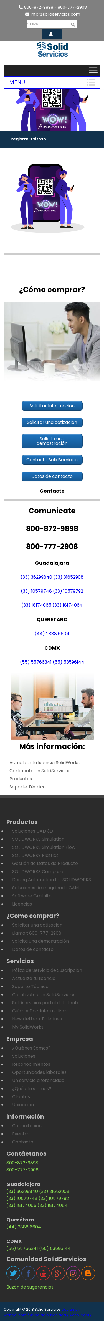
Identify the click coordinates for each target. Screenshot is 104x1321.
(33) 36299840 (36, 577)
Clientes (21, 1096)
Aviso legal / (80, 1315)
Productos (20, 779)
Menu (17, 82)
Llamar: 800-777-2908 (36, 933)
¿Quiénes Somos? (31, 1048)
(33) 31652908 (68, 577)
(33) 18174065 (36, 605)
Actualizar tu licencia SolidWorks (44, 762)
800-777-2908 (22, 1170)
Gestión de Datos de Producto (45, 863)
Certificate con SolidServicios (43, 994)
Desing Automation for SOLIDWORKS (51, 879)
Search (32, 24)
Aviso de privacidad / (49, 1315)
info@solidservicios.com (52, 14)
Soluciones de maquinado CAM (45, 888)
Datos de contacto (33, 949)
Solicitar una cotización (37, 925)
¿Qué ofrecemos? (31, 1088)
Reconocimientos (31, 1064)
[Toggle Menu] (93, 70)
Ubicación (23, 1105)
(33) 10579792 (68, 591)
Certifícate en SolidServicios (39, 770)
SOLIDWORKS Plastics (35, 855)
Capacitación (27, 1126)
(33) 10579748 (36, 591)
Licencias (22, 904)
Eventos (21, 1134)
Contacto (22, 1142)
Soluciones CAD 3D (32, 831)
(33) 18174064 (67, 605)
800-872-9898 (22, 1163)
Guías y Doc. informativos (40, 1011)
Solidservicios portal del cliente (46, 1002)
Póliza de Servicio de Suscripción (47, 970)
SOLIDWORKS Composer (38, 871)
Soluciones (23, 1056)
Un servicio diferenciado (38, 1080)
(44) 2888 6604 (52, 633)
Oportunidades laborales (39, 1072)
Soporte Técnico (27, 787)
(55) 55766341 (36, 662)
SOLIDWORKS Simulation (38, 839)
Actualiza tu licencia (33, 978)
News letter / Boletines (37, 1019)
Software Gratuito (32, 896)
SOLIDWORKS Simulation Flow (43, 847)
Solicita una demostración (40, 941)
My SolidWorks (28, 1027)
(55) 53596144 (68, 662)
